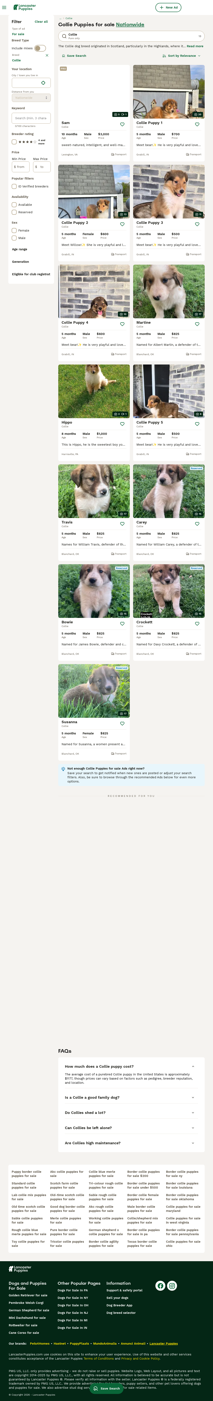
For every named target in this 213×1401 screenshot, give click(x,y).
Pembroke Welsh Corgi (26, 1303)
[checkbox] (14, 94)
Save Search (74, 56)
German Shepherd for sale (29, 1310)
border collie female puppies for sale (143, 1197)
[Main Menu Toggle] (4, 7)
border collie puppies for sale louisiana (182, 1185)
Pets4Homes (40, 1343)
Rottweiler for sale (23, 1325)
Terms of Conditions (99, 1358)
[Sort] (182, 56)
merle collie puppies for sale (65, 1220)
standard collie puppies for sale (24, 1185)
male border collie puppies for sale (141, 1209)
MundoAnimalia (105, 1343)
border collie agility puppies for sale (104, 1244)
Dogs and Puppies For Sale (27, 1286)
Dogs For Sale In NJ (73, 1313)
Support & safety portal (124, 1290)
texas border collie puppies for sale (142, 1244)
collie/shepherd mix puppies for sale (142, 1220)
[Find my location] (43, 191)
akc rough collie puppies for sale (101, 1209)
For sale (21, 38)
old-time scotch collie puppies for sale (67, 1197)
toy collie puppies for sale (28, 1244)
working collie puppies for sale (106, 1220)
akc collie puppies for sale (66, 1174)
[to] (42, 275)
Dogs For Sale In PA (73, 1290)
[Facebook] (160, 1286)
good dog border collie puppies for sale (67, 1209)
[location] (31, 191)
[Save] (122, 124)
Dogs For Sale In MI (73, 1320)
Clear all (41, 22)
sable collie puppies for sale (27, 1220)
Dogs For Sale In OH (73, 1305)
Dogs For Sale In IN (72, 1328)
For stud (21, 48)
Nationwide (130, 24)
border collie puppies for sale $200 (143, 1174)
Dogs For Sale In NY (73, 1298)
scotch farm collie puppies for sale (64, 1185)
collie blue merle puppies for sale (102, 1174)
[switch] (40, 64)
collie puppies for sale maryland (183, 1209)
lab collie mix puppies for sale (29, 1197)
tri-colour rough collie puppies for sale (106, 1185)
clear (44, 73)
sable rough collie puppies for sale (102, 1197)
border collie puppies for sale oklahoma (182, 1197)
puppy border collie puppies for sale (26, 1174)
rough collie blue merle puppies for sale (29, 1232)
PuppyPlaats (79, 1343)
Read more (195, 46)
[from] (21, 275)
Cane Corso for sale (24, 1333)
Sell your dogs (117, 1298)
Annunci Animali (133, 1343)
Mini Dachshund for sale (27, 1318)
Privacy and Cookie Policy (140, 1358)
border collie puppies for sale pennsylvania (182, 1232)
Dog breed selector (121, 1313)
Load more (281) (38, 169)
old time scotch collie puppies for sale (28, 1209)
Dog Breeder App (119, 1305)
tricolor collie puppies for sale (67, 1244)
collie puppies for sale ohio (183, 1244)
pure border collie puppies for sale (64, 1232)
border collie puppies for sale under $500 (143, 1185)
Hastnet (60, 1343)
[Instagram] (172, 1286)
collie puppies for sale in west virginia (183, 1220)
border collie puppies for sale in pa (143, 1232)
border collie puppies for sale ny (182, 1174)
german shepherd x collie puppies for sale (106, 1232)
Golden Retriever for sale (28, 1295)
